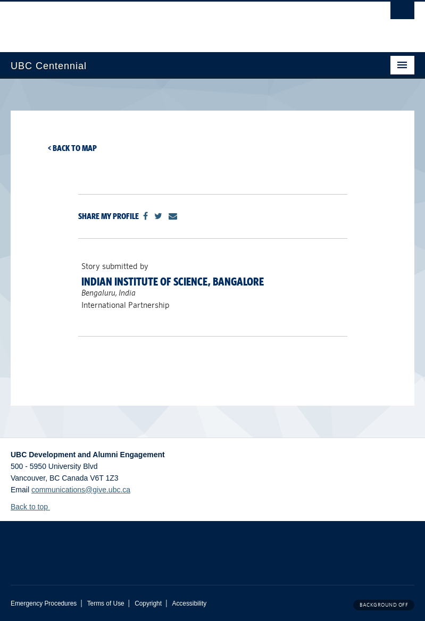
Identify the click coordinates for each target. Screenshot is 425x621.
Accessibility (189, 603)
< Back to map (72, 148)
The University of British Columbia (182, 22)
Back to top (34, 506)
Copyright (148, 603)
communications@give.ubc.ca (80, 489)
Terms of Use (105, 603)
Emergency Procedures (44, 603)
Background (384, 605)
